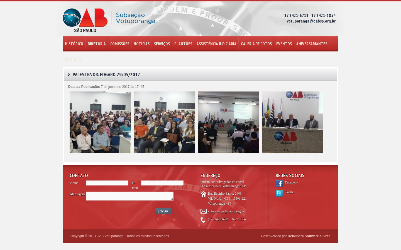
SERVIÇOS (162, 43)
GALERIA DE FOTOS (256, 43)
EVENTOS (284, 43)
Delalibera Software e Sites (309, 236)
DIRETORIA (97, 43)
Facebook (291, 182)
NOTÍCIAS (142, 43)
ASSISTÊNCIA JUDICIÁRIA (216, 43)
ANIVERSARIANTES (311, 43)
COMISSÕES (119, 43)
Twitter (290, 192)
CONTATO (73, 59)
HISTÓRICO (74, 43)
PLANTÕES (183, 43)
